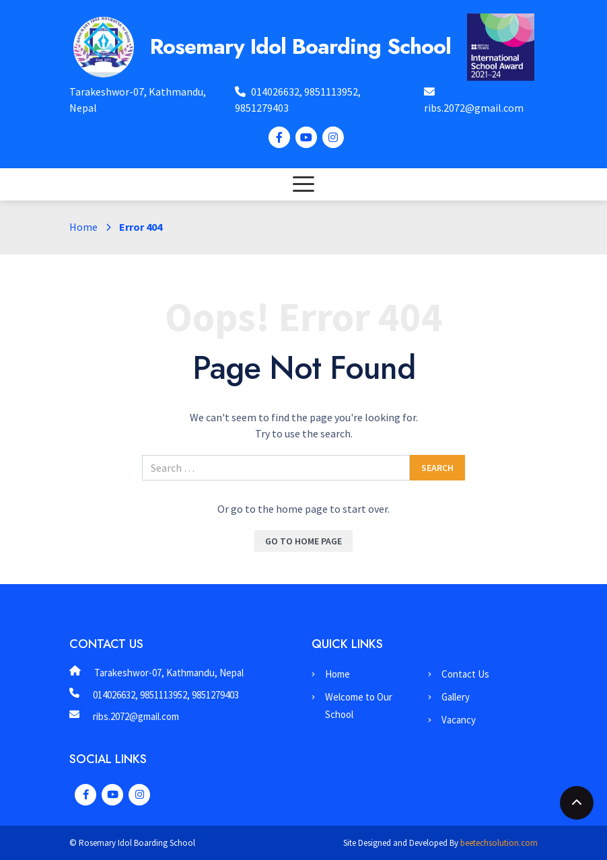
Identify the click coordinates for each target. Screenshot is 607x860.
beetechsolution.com (499, 843)
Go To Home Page (303, 541)
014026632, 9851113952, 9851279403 (166, 694)
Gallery (455, 696)
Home (83, 227)
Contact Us (465, 674)
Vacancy (458, 719)
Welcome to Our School (358, 705)
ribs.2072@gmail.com (474, 107)
